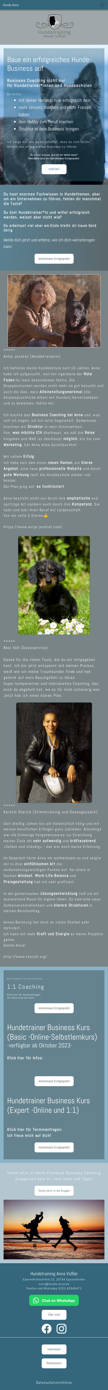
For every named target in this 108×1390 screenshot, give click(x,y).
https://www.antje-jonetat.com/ (33, 526)
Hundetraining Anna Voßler (54, 1273)
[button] (102, 5)
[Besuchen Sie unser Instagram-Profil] (62, 1329)
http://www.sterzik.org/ (26, 956)
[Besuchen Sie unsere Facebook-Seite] (47, 1329)
